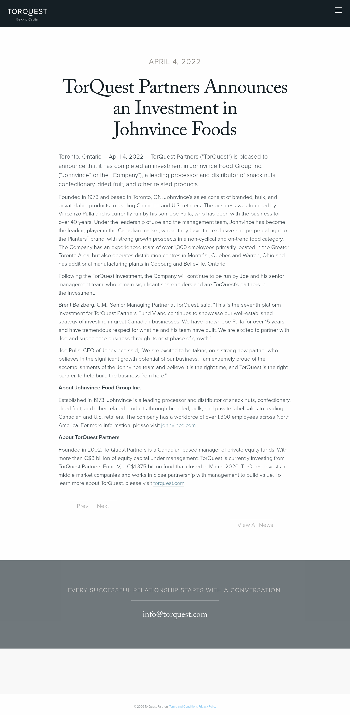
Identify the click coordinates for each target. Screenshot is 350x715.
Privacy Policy (207, 707)
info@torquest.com (175, 615)
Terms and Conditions (183, 707)
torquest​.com (168, 483)
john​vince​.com (178, 425)
